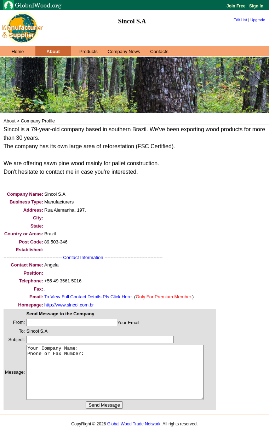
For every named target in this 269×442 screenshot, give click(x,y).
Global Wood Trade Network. (134, 434)
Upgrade (257, 20)
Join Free (237, 6)
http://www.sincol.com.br (69, 305)
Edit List (240, 20)
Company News (124, 51)
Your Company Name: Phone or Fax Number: (125, 378)
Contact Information (83, 257)
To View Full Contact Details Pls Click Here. (88, 296)
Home (18, 51)
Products (88, 51)
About (53, 51)
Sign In (255, 6)
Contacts (159, 51)
